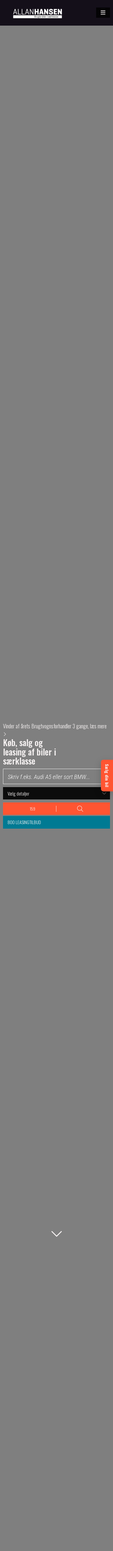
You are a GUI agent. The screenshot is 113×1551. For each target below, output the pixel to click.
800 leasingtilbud (24, 822)
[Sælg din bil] (107, 776)
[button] (103, 13)
